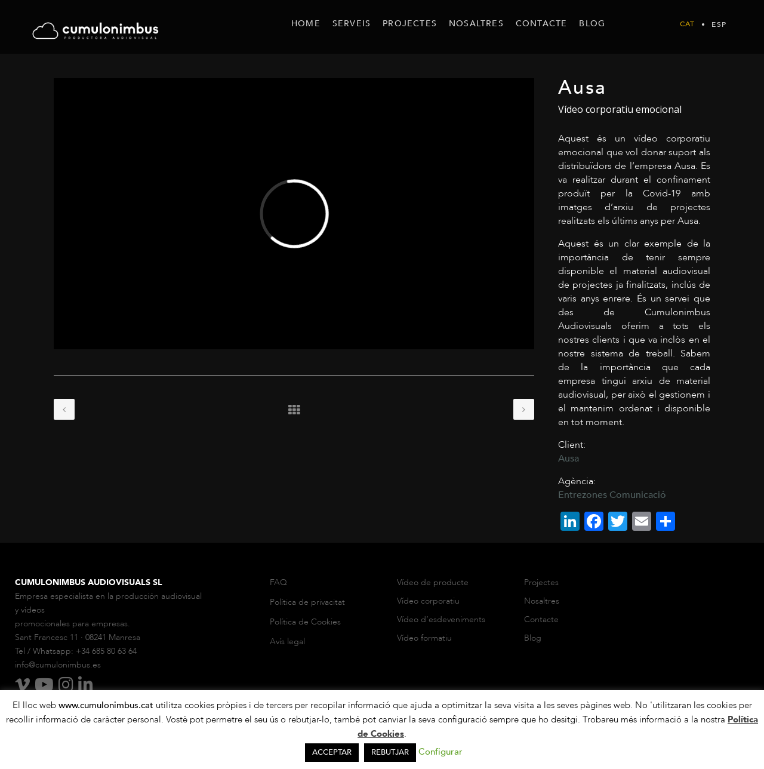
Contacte (541, 619)
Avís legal (287, 641)
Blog (532, 638)
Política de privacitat (307, 602)
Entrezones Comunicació (612, 495)
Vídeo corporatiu (428, 601)
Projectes (541, 582)
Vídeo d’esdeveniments (441, 619)
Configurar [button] (440, 752)
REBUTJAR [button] (390, 752)
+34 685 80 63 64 (106, 651)
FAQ (278, 582)
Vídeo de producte (433, 582)
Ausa (568, 458)
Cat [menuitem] (687, 24)
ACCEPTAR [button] (332, 752)
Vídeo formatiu (425, 638)
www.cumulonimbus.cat (107, 705)
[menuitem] (687, 24)
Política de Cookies (305, 621)
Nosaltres (543, 601)
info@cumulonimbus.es (58, 664)
